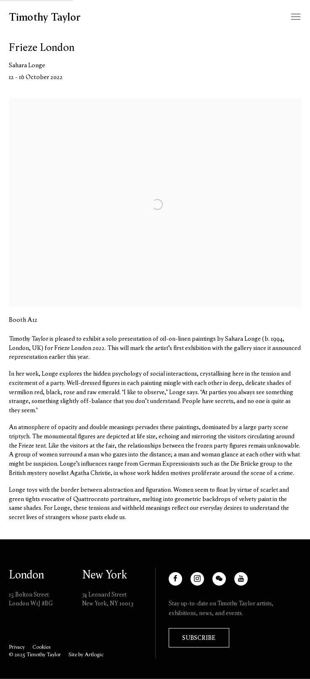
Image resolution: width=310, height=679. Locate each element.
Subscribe (198, 638)
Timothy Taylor (45, 17)
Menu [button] (295, 17)
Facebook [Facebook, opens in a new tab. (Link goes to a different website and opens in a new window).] (182, 583)
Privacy (17, 646)
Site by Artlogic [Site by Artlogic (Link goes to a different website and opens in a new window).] (86, 654)
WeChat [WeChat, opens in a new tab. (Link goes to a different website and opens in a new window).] (222, 583)
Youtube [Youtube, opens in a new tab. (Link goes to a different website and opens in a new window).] (244, 583)
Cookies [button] (41, 646)
